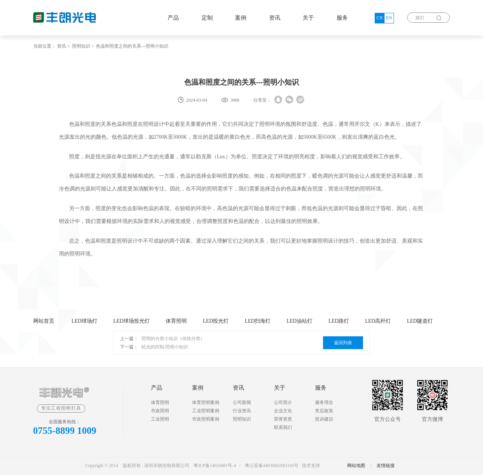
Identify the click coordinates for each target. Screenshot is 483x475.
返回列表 (343, 342)
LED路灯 (339, 321)
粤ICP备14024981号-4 (215, 465)
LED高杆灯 (378, 321)
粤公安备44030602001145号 (272, 465)
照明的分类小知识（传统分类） (173, 338)
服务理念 (324, 402)
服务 (342, 17)
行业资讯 (242, 410)
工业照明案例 (205, 410)
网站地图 (356, 465)
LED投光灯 (216, 321)
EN (389, 17)
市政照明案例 (205, 419)
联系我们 (283, 427)
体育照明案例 (205, 402)
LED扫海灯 (258, 321)
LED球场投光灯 (131, 321)
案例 (240, 17)
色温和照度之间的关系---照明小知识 (132, 46)
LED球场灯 (84, 321)
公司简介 (283, 402)
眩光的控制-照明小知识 (165, 347)
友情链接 (386, 465)
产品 (173, 17)
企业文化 (283, 410)
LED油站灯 (299, 321)
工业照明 (160, 419)
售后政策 (324, 410)
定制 (207, 17)
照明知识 (81, 46)
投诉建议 (324, 419)
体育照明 (176, 321)
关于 (308, 17)
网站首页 (43, 321)
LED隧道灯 (419, 321)
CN (380, 17)
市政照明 (160, 410)
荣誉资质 (283, 419)
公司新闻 (242, 402)
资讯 (274, 17)
